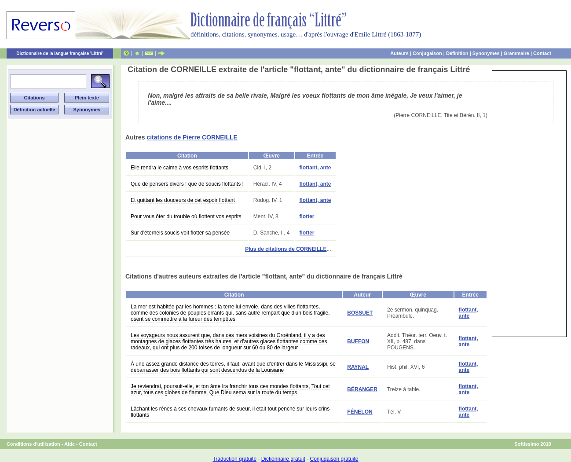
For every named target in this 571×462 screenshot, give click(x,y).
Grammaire (516, 53)
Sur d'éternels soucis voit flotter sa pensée (180, 233)
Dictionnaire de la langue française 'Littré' (59, 53)
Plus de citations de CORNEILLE (285, 249)
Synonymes (486, 53)
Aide (69, 444)
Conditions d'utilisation (33, 444)
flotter (307, 216)
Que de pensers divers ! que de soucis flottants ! (187, 184)
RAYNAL (358, 367)
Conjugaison (427, 53)
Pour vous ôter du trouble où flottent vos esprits (186, 216)
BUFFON (358, 341)
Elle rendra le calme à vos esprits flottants (179, 168)
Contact (542, 53)
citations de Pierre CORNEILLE (192, 137)
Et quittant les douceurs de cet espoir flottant (183, 200)
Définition (457, 53)
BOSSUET (360, 313)
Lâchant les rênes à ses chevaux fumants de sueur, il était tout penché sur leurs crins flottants (230, 412)
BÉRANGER (362, 389)
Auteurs (399, 53)
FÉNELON (359, 412)
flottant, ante (315, 168)
